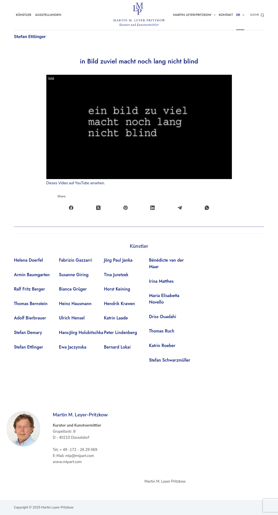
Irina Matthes (161, 281)
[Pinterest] (125, 207)
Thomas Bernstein (31, 304)
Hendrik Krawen (119, 304)
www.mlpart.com (67, 461)
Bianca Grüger (73, 289)
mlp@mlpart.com (79, 455)
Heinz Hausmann (75, 304)
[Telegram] (179, 207)
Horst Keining (117, 289)
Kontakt (226, 14)
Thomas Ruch (161, 331)
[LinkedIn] (152, 207)
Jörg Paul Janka (118, 260)
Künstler (23, 14)
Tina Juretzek (116, 275)
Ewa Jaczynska (72, 347)
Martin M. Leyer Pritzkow (165, 481)
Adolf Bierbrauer (30, 318)
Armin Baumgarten (32, 275)
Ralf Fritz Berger (29, 289)
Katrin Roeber (162, 345)
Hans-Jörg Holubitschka (81, 332)
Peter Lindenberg (120, 332)
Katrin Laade (116, 318)
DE (241, 15)
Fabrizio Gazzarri (75, 260)
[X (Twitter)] (98, 207)
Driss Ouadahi (162, 317)
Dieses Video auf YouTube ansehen (75, 183)
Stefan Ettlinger (30, 37)
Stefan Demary (28, 332)
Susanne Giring (74, 275)
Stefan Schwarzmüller (169, 360)
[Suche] (257, 15)
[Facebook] (71, 207)
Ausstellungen (48, 14)
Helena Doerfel (28, 260)
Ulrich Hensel (72, 318)
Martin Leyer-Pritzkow (195, 15)
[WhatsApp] (207, 207)
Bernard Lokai (117, 347)
